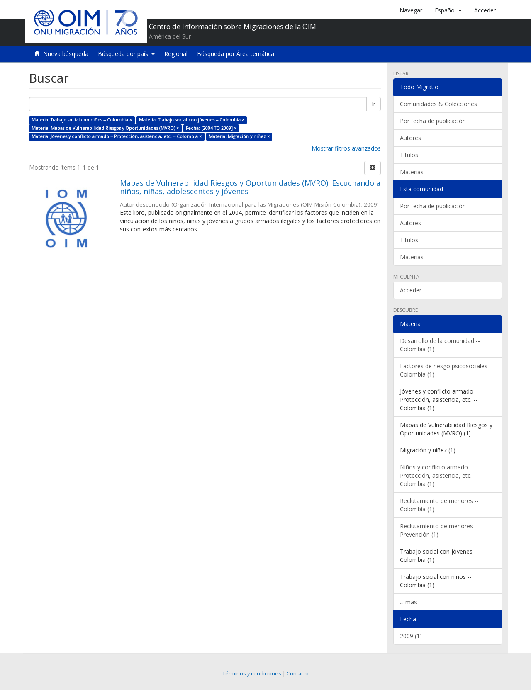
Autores (410, 138)
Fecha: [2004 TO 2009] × (211, 128)
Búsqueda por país (126, 54)
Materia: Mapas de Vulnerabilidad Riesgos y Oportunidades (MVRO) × (105, 128)
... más (408, 602)
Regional (176, 54)
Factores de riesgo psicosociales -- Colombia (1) (446, 370)
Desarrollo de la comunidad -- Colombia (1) (440, 345)
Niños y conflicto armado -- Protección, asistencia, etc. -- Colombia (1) (438, 475)
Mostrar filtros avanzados (346, 148)
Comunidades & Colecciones (438, 104)
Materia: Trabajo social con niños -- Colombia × (82, 120)
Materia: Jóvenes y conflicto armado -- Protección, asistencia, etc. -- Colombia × (117, 136)
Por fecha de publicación (433, 121)
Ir (373, 104)
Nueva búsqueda (65, 54)
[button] (448, 10)
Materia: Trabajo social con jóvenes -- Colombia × (191, 120)
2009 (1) (411, 636)
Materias (412, 172)
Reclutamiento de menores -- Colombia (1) (439, 505)
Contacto (298, 673)
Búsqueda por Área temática (235, 54)
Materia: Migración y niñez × (239, 136)
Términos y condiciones (251, 673)
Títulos (409, 155)
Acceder (410, 290)
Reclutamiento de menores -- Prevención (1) (439, 530)
